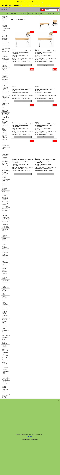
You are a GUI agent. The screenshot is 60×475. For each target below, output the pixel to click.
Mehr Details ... (30, 436)
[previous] (57, 13)
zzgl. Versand (14, 49)
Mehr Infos (22, 64)
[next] (58, 13)
